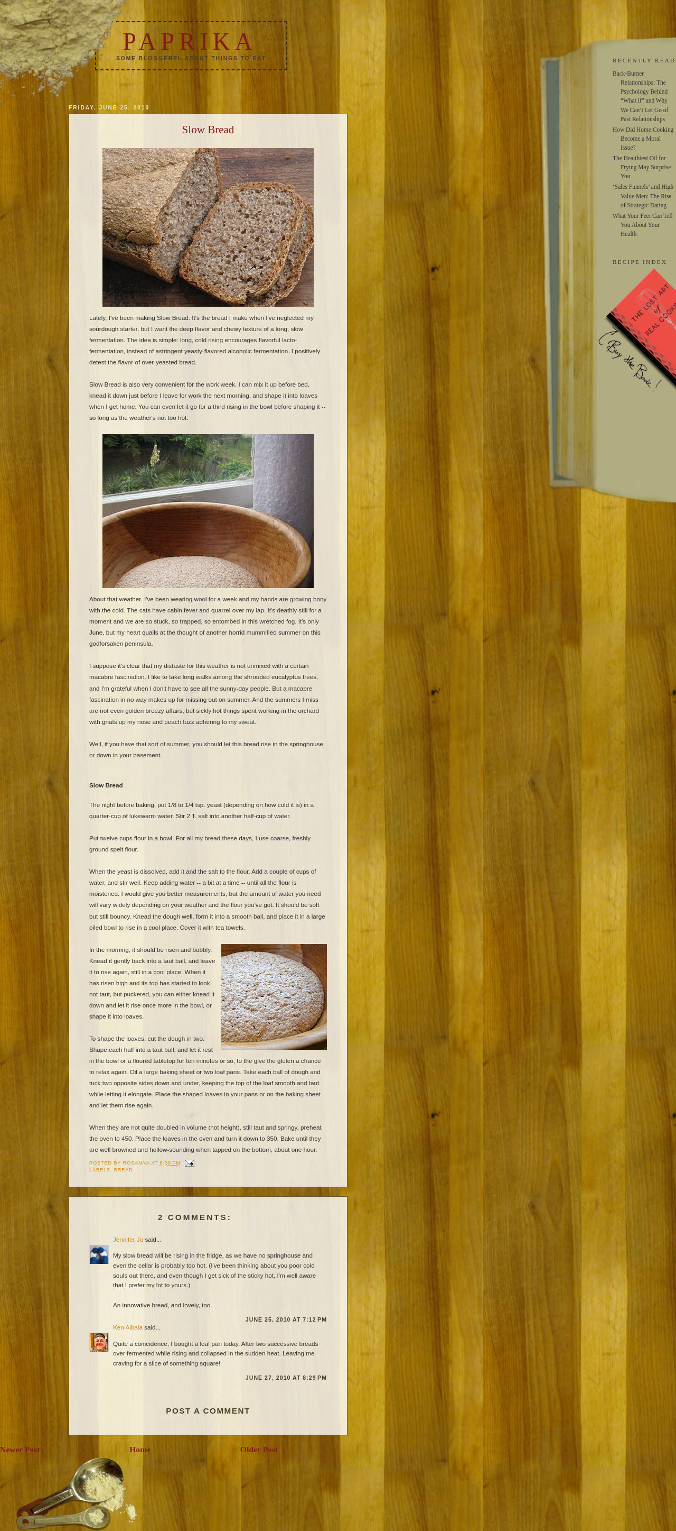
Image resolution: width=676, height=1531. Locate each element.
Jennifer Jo (128, 1239)
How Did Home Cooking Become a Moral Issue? (643, 138)
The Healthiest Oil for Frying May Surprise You (642, 167)
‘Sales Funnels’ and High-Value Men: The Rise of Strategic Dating (644, 196)
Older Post (259, 1449)
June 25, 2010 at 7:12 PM (286, 1319)
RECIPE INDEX (640, 262)
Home (140, 1449)
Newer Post (20, 1449)
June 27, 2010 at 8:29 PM (286, 1377)
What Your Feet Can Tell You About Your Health (643, 225)
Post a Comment (208, 1410)
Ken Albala (128, 1327)
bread (123, 1169)
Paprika (190, 41)
